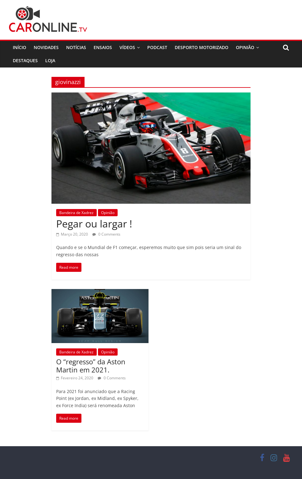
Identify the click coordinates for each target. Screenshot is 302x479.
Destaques (25, 60)
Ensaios (103, 47)
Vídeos (127, 47)
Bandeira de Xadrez (76, 212)
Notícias (76, 47)
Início (19, 47)
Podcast (157, 47)
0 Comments (106, 234)
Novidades (46, 47)
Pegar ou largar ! (94, 223)
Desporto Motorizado (201, 47)
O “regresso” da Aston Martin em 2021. (90, 365)
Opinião (245, 47)
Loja (50, 60)
